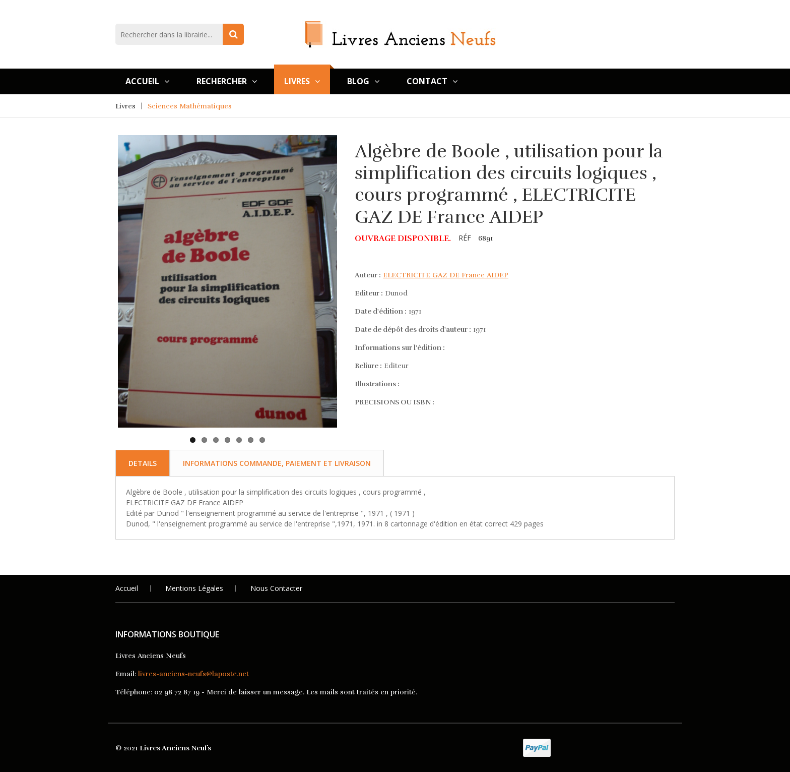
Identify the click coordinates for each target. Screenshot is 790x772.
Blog (363, 81)
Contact (432, 81)
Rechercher (226, 81)
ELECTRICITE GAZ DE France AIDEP (445, 275)
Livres (302, 81)
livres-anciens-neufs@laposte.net (193, 674)
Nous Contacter (276, 588)
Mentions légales (194, 588)
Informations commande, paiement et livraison (277, 463)
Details (142, 463)
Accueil (147, 81)
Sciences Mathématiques (190, 106)
